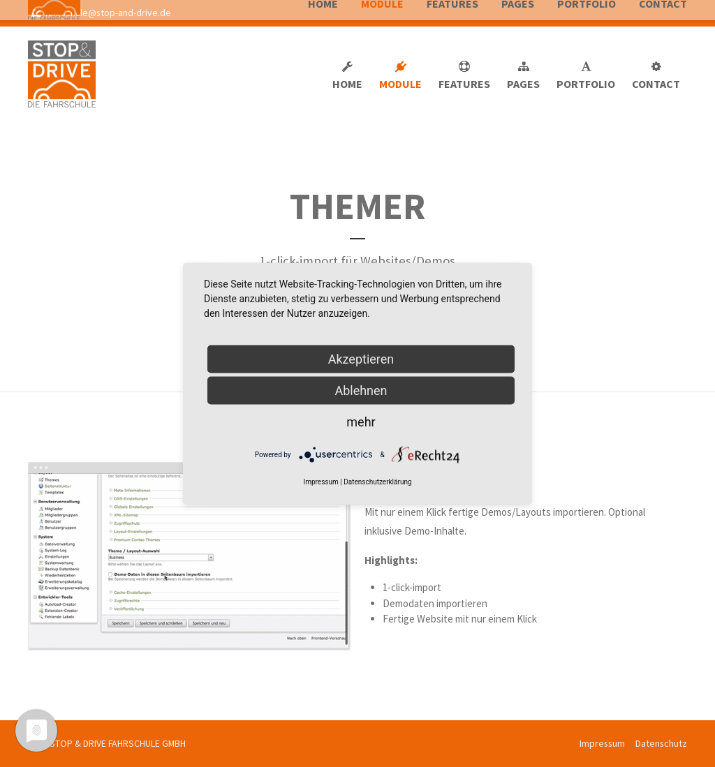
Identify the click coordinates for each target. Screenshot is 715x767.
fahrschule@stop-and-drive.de (101, 12)
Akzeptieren (361, 358)
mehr (360, 421)
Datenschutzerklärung (377, 481)
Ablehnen (360, 389)
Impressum (602, 743)
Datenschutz (661, 743)
